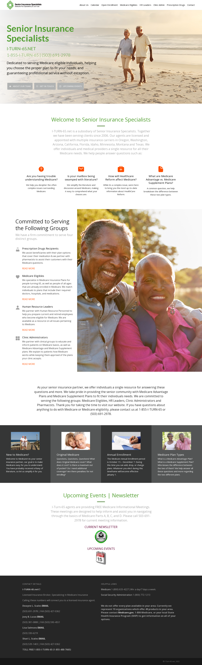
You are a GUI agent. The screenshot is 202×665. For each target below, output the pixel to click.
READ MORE (28, 268)
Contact (191, 5)
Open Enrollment (109, 5)
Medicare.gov (126, 612)
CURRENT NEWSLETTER (101, 527)
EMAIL (45, 605)
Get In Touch (45, 86)
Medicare (106, 589)
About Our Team (20, 86)
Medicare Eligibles (128, 5)
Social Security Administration (116, 594)
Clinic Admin (159, 5)
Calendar (95, 5)
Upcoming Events (70, 86)
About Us (84, 5)
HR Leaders (145, 5)
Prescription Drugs (176, 5)
